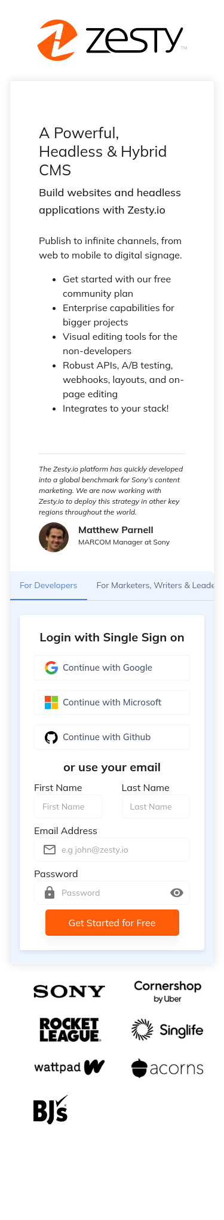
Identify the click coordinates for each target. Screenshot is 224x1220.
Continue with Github (112, 737)
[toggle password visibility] (177, 893)
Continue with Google (112, 668)
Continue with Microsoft (112, 702)
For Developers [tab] (48, 585)
